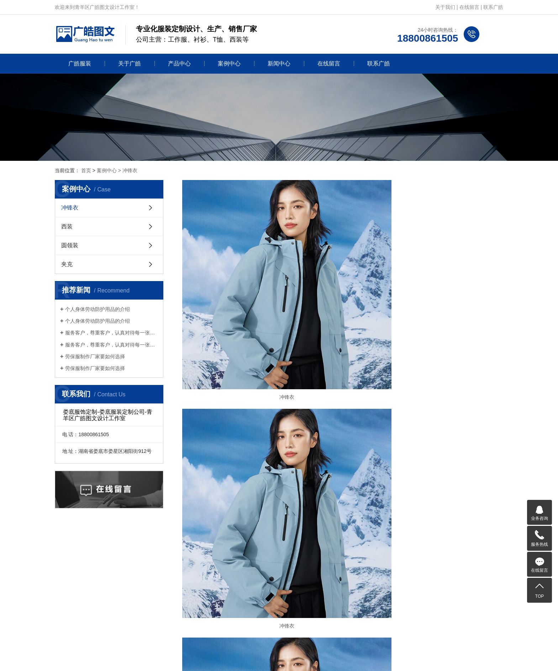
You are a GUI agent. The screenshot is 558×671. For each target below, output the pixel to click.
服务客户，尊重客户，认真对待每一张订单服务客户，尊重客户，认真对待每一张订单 (111, 333)
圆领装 (69, 245)
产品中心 (179, 63)
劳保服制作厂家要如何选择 (95, 356)
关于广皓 (129, 63)
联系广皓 (493, 7)
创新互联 (291, 657)
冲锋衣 (129, 170)
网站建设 (267, 657)
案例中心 (229, 63)
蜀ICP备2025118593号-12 (351, 647)
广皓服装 (79, 63)
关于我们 (445, 7)
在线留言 (469, 7)
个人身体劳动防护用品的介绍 (97, 309)
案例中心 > (109, 170)
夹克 (67, 264)
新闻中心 (279, 63)
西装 (67, 226)
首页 (86, 170)
